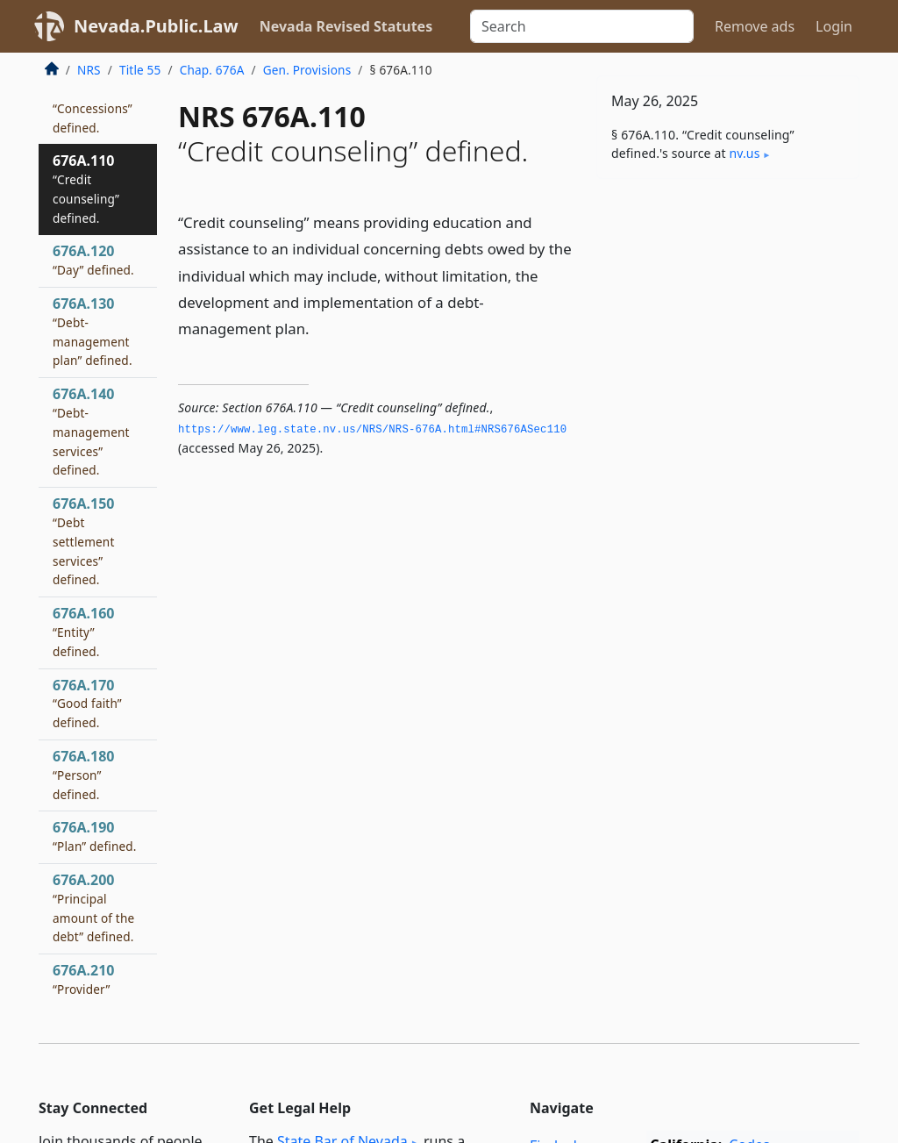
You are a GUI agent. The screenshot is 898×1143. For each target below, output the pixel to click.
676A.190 (95, 836)
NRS (89, 69)
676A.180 (83, 775)
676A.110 (86, 188)
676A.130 (92, 331)
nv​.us (744, 153)
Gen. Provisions (307, 69)
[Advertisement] (727, 313)
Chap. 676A (212, 69)
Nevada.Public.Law (156, 26)
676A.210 (83, 989)
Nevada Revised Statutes (346, 26)
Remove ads (755, 26)
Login (834, 26)
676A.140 (91, 431)
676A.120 (93, 259)
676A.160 (83, 632)
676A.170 (87, 703)
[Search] (582, 26)
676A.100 (92, 108)
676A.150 (83, 541)
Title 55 (140, 69)
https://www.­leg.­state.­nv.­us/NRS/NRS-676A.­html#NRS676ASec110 (372, 430)
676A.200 (93, 907)
